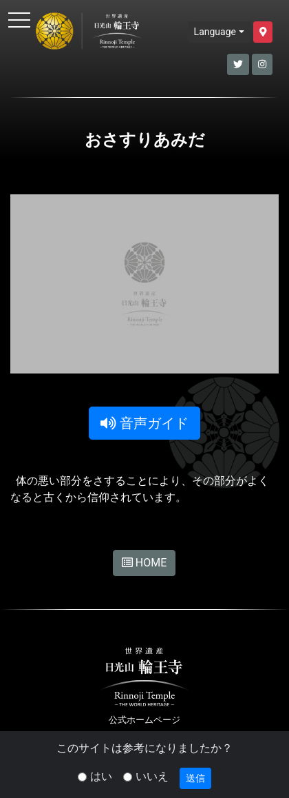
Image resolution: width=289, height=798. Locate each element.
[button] (263, 32)
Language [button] (215, 31)
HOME (144, 562)
